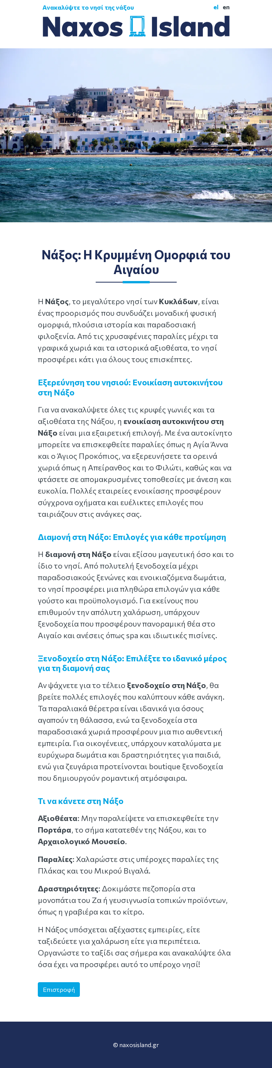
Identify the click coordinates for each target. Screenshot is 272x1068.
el (215, 6)
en (226, 6)
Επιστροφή (59, 989)
